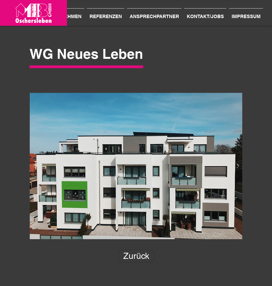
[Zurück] (136, 256)
